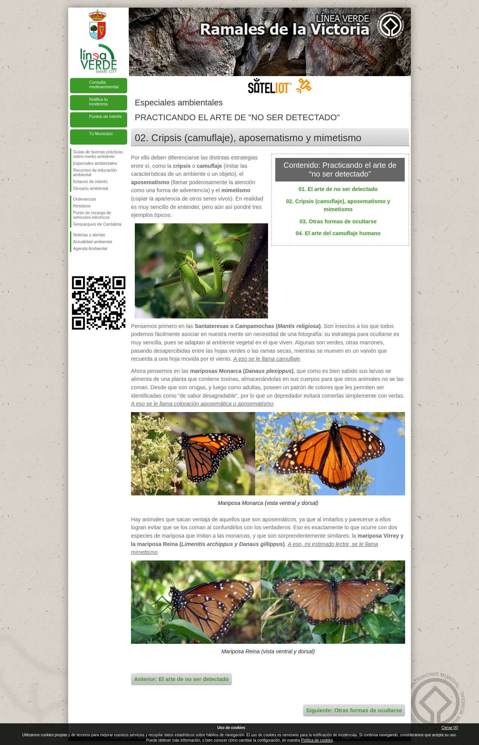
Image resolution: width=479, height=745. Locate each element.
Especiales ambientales (95, 163)
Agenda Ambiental (90, 248)
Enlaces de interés (90, 181)
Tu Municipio (101, 133)
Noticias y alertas (89, 234)
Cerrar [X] (450, 728)
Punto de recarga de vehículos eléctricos (92, 215)
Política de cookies (317, 740)
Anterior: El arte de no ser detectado (181, 679)
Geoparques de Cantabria (97, 224)
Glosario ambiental (90, 188)
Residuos (82, 206)
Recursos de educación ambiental (95, 172)
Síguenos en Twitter (87, 264)
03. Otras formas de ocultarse (338, 221)
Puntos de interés (105, 116)
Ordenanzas (84, 199)
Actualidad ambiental (92, 241)
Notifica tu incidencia (98, 101)
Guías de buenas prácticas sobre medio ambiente (98, 154)
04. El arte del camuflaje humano (337, 233)
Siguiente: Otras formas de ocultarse (354, 710)
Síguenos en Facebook (74, 264)
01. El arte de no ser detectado (338, 189)
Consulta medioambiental (104, 84)
